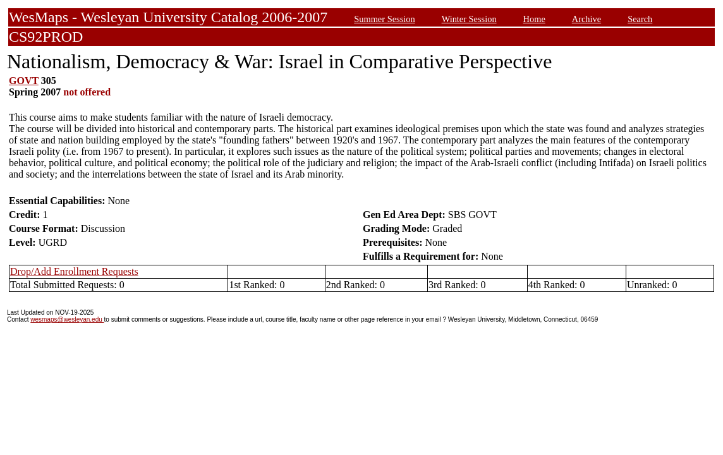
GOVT (24, 80)
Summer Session (384, 19)
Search (640, 19)
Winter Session (469, 19)
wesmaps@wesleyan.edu (67, 319)
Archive (586, 19)
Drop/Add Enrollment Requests (74, 271)
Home (534, 19)
